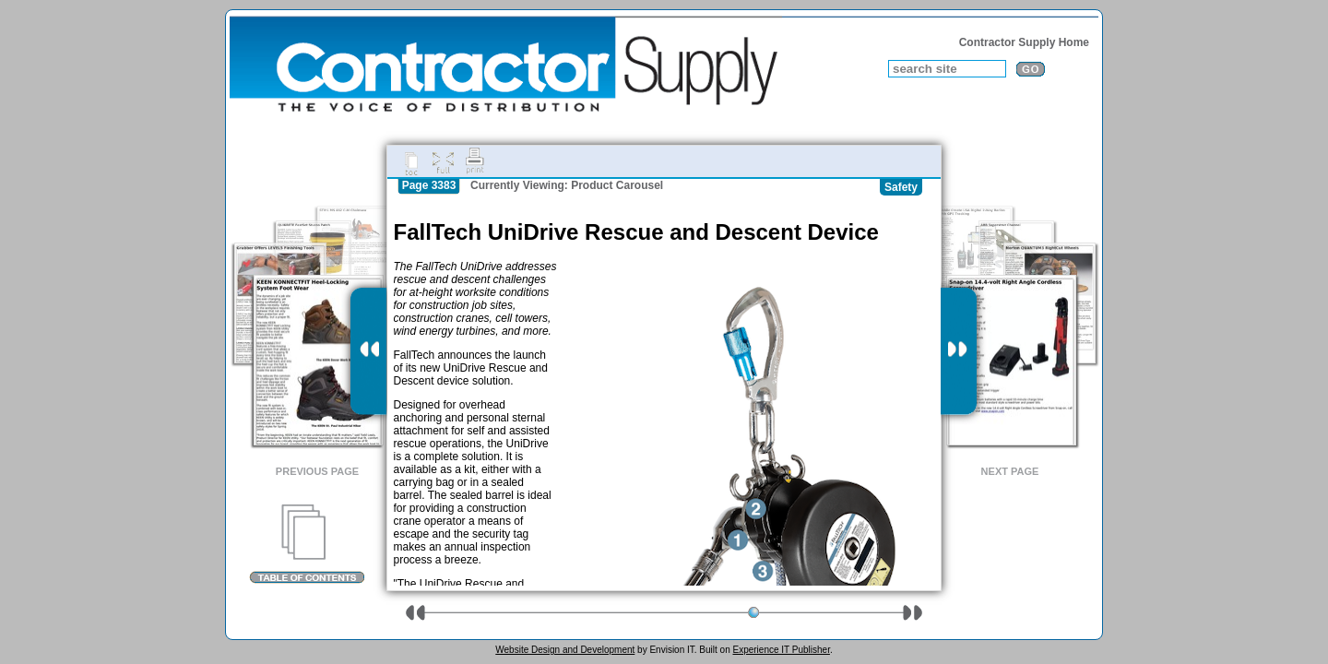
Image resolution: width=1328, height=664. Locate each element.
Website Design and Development (564, 650)
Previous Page (317, 471)
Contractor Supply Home (1024, 42)
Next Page (1010, 471)
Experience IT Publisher (780, 650)
